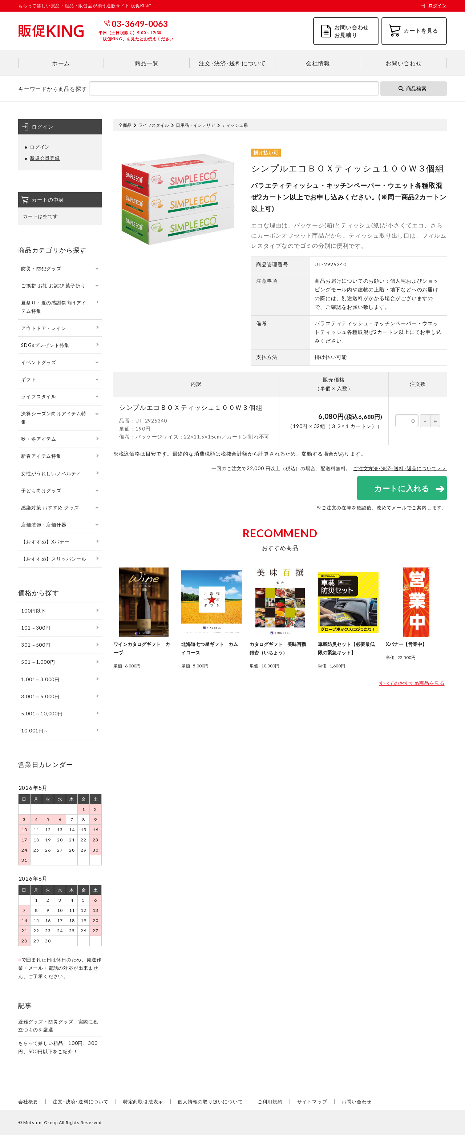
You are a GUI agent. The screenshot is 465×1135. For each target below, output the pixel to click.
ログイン (433, 5)
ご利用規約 (270, 1101)
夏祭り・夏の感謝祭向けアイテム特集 (53, 307)
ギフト (28, 379)
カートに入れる (401, 488)
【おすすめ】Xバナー (45, 542)
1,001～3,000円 (40, 679)
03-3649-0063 (140, 24)
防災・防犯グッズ (41, 268)
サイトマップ (312, 1101)
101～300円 (35, 628)
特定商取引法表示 (143, 1101)
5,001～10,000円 (41, 713)
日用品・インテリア (195, 125)
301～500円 (35, 645)
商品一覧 (146, 63)
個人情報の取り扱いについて (210, 1101)
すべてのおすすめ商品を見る (411, 683)
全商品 (125, 125)
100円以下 (33, 611)
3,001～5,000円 (40, 696)
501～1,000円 (38, 662)
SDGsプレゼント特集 (45, 345)
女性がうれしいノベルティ (51, 473)
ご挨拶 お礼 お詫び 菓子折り (53, 285)
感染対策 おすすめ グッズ (50, 507)
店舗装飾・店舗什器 (43, 525)
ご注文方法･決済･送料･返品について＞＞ (400, 468)
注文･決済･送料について (232, 63)
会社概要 (28, 1101)
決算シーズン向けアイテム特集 (53, 418)
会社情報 (318, 63)
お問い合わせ (403, 63)
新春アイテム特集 (41, 456)
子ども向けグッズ (41, 490)
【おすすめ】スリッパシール (53, 559)
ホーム (61, 63)
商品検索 (412, 88)
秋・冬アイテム (38, 439)
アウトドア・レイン (43, 328)
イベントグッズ (38, 362)
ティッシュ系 (235, 125)
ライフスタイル (153, 125)
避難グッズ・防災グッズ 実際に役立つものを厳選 (58, 1026)
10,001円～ (34, 731)
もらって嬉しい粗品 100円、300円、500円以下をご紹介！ (57, 1047)
